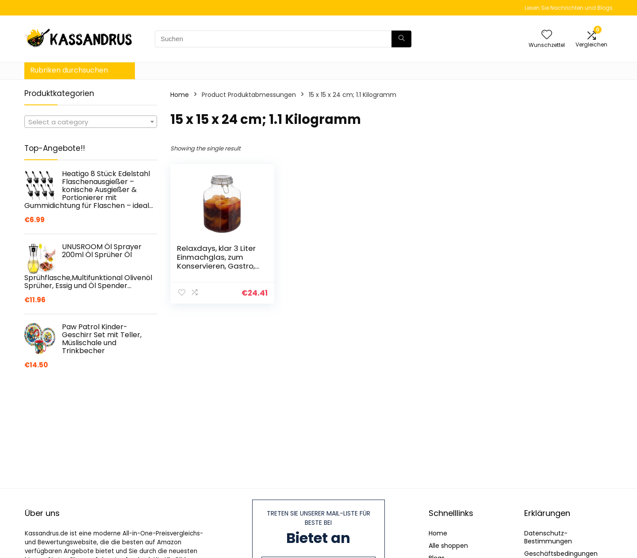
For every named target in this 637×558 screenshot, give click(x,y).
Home (179, 94)
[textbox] (91, 122)
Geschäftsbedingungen (561, 553)
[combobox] (90, 121)
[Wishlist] (546, 35)
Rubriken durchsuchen (69, 70)
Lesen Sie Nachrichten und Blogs (569, 8)
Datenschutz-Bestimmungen (548, 537)
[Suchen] (401, 39)
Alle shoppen (448, 545)
